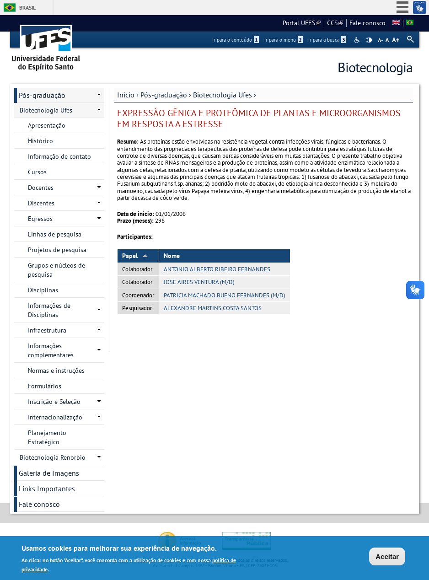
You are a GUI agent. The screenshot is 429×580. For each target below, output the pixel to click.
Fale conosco (367, 23)
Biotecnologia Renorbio (53, 457)
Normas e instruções (56, 370)
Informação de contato (59, 156)
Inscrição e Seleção (54, 401)
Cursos (37, 172)
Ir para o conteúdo (235, 40)
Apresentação (46, 125)
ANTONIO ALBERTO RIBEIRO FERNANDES (217, 269)
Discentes (41, 203)
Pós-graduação (163, 94)
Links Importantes (47, 488)
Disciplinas (43, 290)
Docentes (41, 187)
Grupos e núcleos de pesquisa (56, 270)
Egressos (40, 219)
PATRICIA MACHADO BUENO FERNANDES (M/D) (224, 295)
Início (125, 94)
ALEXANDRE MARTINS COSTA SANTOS (213, 308)
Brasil (27, 7)
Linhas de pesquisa (54, 234)
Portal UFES (302, 23)
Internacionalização (55, 417)
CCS (335, 23)
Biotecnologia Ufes (222, 94)
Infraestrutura (47, 330)
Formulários (44, 386)
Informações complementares (51, 350)
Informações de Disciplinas (49, 310)
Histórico (40, 141)
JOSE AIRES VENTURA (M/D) (199, 282)
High (368, 40)
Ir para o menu (283, 40)
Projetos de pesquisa (57, 250)
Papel (135, 256)
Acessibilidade (357, 40)
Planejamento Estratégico (47, 437)
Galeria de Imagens (49, 473)
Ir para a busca (327, 40)
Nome (172, 256)
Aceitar (387, 556)
